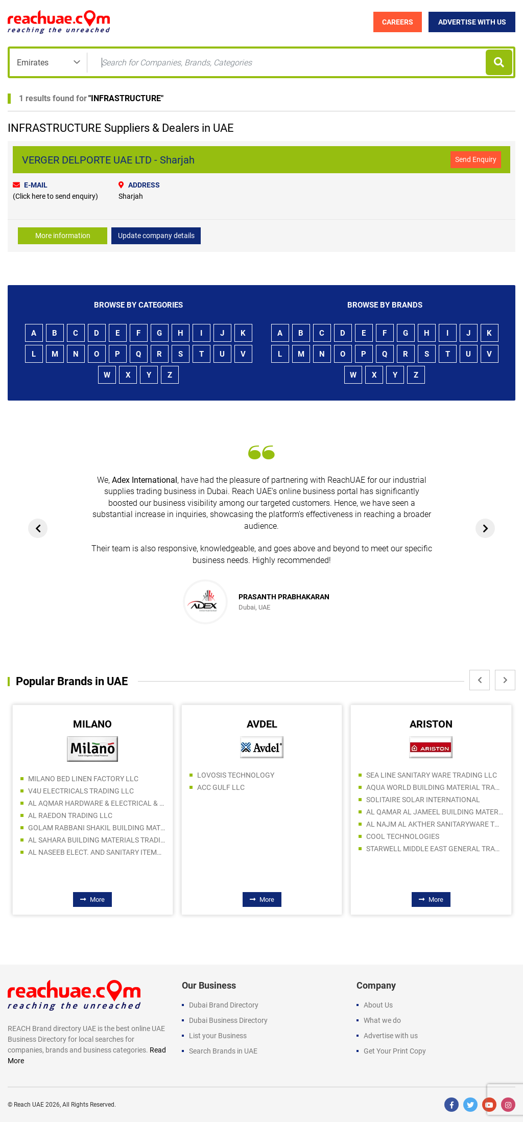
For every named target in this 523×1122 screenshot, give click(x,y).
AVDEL (262, 724)
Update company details (156, 235)
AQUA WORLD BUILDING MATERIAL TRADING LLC (434, 787)
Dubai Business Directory (228, 1020)
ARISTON (431, 724)
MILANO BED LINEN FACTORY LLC (83, 779)
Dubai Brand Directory (223, 1005)
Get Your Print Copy (395, 1051)
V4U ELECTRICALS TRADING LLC (81, 791)
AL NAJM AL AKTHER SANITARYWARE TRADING (434, 824)
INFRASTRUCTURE (126, 98)
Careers (397, 22)
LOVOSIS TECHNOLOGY (235, 775)
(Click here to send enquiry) (55, 196)
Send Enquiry (475, 159)
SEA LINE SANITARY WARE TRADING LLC (431, 775)
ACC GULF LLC (221, 787)
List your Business (218, 1036)
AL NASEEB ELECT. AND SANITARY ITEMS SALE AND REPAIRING (96, 852)
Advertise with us (391, 1036)
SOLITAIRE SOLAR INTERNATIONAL (423, 800)
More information (62, 235)
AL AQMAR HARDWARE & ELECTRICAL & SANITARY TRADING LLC (96, 803)
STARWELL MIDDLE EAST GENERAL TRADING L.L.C (434, 849)
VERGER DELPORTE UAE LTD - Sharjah (108, 160)
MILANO (92, 724)
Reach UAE (29, 1104)
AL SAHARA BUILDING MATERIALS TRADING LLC (96, 840)
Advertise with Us (472, 22)
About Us (378, 1005)
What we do (382, 1020)
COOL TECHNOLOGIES (402, 836)
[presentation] (37, 528)
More (92, 899)
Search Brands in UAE (223, 1051)
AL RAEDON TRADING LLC (70, 815)
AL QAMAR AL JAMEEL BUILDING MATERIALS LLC (434, 812)
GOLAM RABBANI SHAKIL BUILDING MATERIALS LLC (96, 828)
